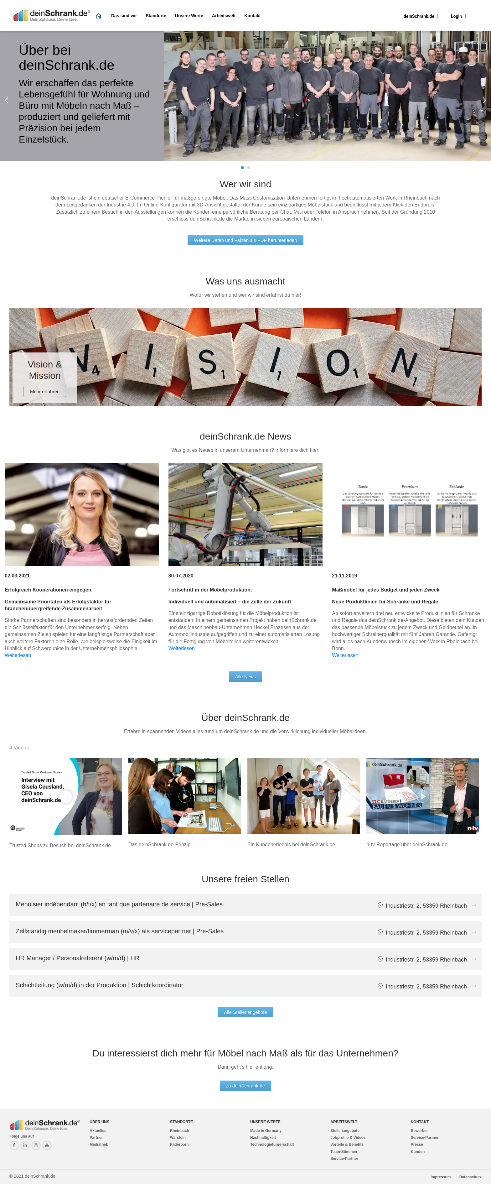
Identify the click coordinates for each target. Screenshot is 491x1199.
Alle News (245, 676)
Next (483, 100)
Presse (417, 1144)
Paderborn (179, 1144)
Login (456, 16)
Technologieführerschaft (272, 1144)
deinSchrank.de (419, 16)
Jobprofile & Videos (347, 1137)
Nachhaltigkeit (263, 1137)
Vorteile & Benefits (347, 1144)
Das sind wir (124, 15)
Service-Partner (344, 1158)
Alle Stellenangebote (245, 1012)
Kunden (418, 1151)
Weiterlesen (18, 655)
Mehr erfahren (44, 391)
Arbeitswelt (223, 15)
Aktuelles (98, 1131)
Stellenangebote (344, 1131)
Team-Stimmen (343, 1151)
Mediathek (99, 1144)
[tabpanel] (245, 96)
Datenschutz (470, 1177)
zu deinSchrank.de (245, 1085)
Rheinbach (179, 1131)
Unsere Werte (189, 15)
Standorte (156, 15)
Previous (8, 100)
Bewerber (419, 1131)
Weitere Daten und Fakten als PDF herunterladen (245, 240)
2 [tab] (248, 167)
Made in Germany (266, 1131)
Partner (96, 1137)
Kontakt (252, 15)
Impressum (441, 1177)
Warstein (178, 1137)
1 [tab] (242, 167)
